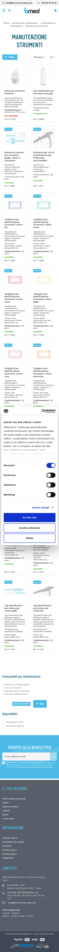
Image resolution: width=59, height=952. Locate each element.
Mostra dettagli (40, 507)
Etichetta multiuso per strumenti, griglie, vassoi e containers (14, 156)
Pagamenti (8, 858)
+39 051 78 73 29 (49, 3)
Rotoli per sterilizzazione (17, 684)
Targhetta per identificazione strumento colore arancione (42, 372)
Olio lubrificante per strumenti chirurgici (43, 92)
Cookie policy (9, 854)
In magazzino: (39, 114)
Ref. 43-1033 (10, 119)
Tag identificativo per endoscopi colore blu (42, 608)
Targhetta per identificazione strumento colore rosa (13, 372)
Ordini (5, 802)
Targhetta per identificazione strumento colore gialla (42, 298)
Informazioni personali (13, 798)
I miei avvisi (8, 818)
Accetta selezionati (29, 528)
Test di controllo (12, 687)
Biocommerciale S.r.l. (22, 934)
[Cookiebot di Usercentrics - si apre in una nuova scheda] (42, 411)
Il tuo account (14, 788)
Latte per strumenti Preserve (14, 92)
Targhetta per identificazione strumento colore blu (13, 223)
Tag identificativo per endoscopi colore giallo (13, 608)
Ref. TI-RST (38, 186)
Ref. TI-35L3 (9, 572)
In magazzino (14, 722)
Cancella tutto (21, 704)
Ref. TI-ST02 (38, 649)
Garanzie (6, 846)
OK (40, 703)
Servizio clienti (9, 838)
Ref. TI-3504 (9, 335)
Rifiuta (29, 538)
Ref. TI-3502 (9, 260)
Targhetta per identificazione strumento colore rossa (13, 298)
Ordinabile (9, 183)
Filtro (10, 57)
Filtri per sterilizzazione (16, 694)
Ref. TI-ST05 (9, 649)
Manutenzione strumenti (17, 691)
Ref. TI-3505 (38, 335)
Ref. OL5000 (38, 119)
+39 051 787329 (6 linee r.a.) (22, 892)
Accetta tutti (29, 517)
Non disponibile (11, 116)
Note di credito (10, 806)
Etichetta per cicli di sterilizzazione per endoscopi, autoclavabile (43, 156)
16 (52, 57)
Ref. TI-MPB (9, 186)
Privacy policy (9, 850)
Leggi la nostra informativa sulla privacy (35, 767)
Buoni (5, 814)
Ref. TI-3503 (38, 260)
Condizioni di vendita (13, 842)
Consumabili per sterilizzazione (21, 677)
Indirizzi (6, 810)
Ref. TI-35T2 (38, 572)
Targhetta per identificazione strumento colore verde (42, 223)
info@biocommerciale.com (19, 3)
